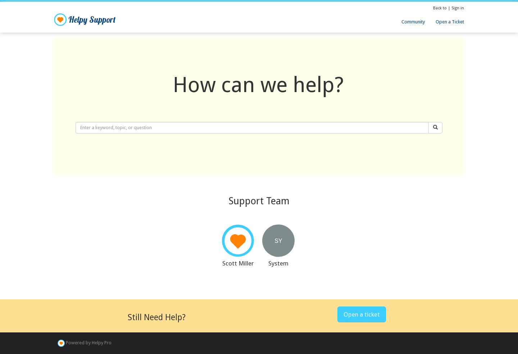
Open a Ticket (450, 21)
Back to (440, 8)
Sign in (457, 8)
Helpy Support (84, 19)
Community (413, 21)
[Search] (435, 128)
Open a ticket (362, 314)
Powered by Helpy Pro (89, 343)
